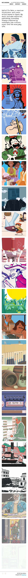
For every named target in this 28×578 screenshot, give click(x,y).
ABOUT (11, 4)
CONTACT (17, 4)
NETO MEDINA (5, 2)
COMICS (24, 4)
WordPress (24, 574)
